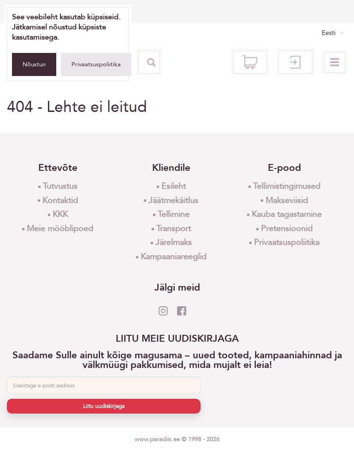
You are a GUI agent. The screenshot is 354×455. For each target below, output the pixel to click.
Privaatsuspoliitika (96, 64)
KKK (60, 214)
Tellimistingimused (286, 186)
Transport (173, 228)
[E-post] (104, 385)
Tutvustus (60, 186)
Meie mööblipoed (60, 228)
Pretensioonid (287, 228)
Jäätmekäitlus (173, 200)
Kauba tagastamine (287, 214)
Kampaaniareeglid (173, 256)
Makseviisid (287, 200)
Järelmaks (173, 242)
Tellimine (173, 214)
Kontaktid (60, 200)
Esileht (173, 186)
